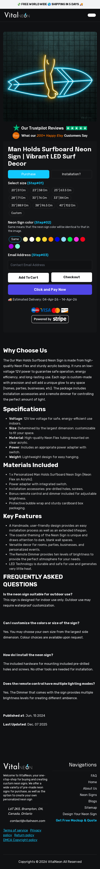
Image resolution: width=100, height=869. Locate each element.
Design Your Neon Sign (80, 814)
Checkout (71, 277)
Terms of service (15, 830)
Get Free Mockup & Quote (76, 820)
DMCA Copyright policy (20, 840)
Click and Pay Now (50, 289)
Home (92, 782)
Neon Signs (88, 795)
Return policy (24, 835)
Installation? (71, 174)
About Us (90, 788)
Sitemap (90, 808)
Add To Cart (28, 277)
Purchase (28, 174)
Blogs (92, 801)
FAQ (94, 776)
